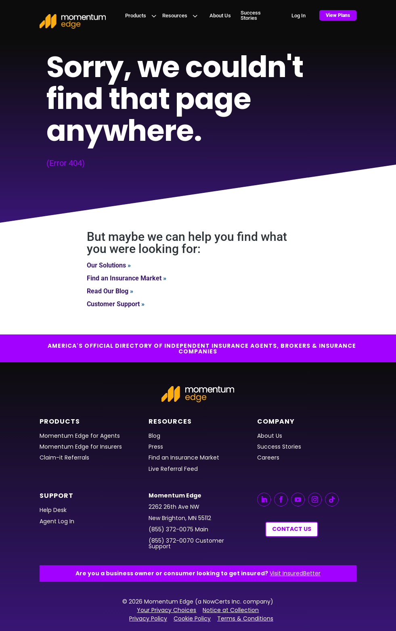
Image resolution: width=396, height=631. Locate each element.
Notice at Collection (231, 610)
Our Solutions (106, 265)
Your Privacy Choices (166, 610)
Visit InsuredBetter (295, 573)
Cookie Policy (192, 618)
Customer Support (113, 304)
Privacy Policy (148, 618)
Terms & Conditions (245, 618)
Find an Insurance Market (124, 278)
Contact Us (291, 529)
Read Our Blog (107, 291)
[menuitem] (141, 15)
